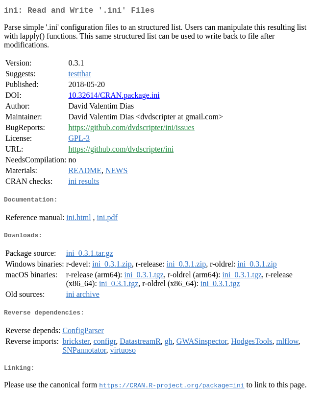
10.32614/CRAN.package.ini (113, 97)
